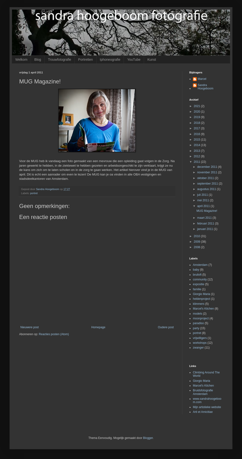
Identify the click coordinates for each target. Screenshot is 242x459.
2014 (197, 145)
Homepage (98, 327)
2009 (197, 241)
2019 (197, 117)
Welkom (21, 59)
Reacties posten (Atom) (54, 334)
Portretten (85, 59)
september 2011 (208, 183)
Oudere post (166, 327)
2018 (197, 123)
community (200, 279)
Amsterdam (200, 265)
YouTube (133, 59)
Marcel (202, 79)
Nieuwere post (29, 327)
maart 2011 (205, 217)
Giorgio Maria (201, 294)
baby (196, 269)
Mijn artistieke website (207, 407)
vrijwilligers (200, 338)
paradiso (198, 323)
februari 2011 (206, 223)
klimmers (198, 304)
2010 (197, 236)
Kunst (151, 59)
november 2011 (207, 172)
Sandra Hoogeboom (205, 86)
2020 (197, 111)
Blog (37, 59)
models (197, 313)
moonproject (201, 318)
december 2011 (207, 167)
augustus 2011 (207, 189)
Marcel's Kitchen (203, 308)
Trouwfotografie (59, 59)
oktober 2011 (206, 178)
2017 (197, 128)
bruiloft (197, 274)
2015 (197, 139)
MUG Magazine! (206, 211)
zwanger (198, 347)
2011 (197, 162)
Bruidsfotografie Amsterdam (203, 392)
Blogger (148, 438)
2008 (197, 247)
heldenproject (201, 299)
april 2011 (204, 206)
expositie (198, 284)
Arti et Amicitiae (203, 412)
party (196, 328)
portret (34, 193)
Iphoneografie (110, 59)
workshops (200, 342)
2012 (197, 156)
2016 (197, 134)
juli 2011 (203, 195)
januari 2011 (205, 229)
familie (197, 289)
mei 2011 (203, 200)
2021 (197, 106)
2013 (197, 151)
